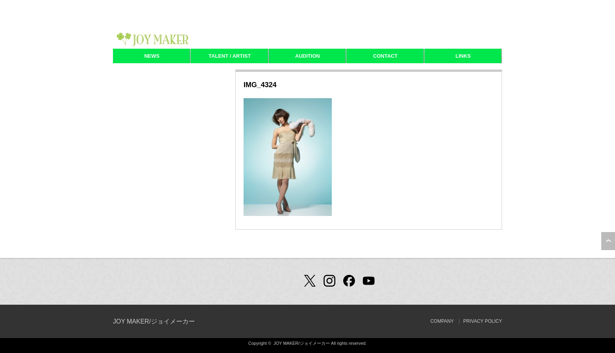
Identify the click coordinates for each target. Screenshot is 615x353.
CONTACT (385, 56)
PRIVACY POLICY (482, 321)
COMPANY (442, 321)
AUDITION (307, 56)
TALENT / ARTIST (230, 56)
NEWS (152, 56)
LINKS (463, 56)
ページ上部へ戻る (608, 241)
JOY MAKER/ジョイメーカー (154, 321)
